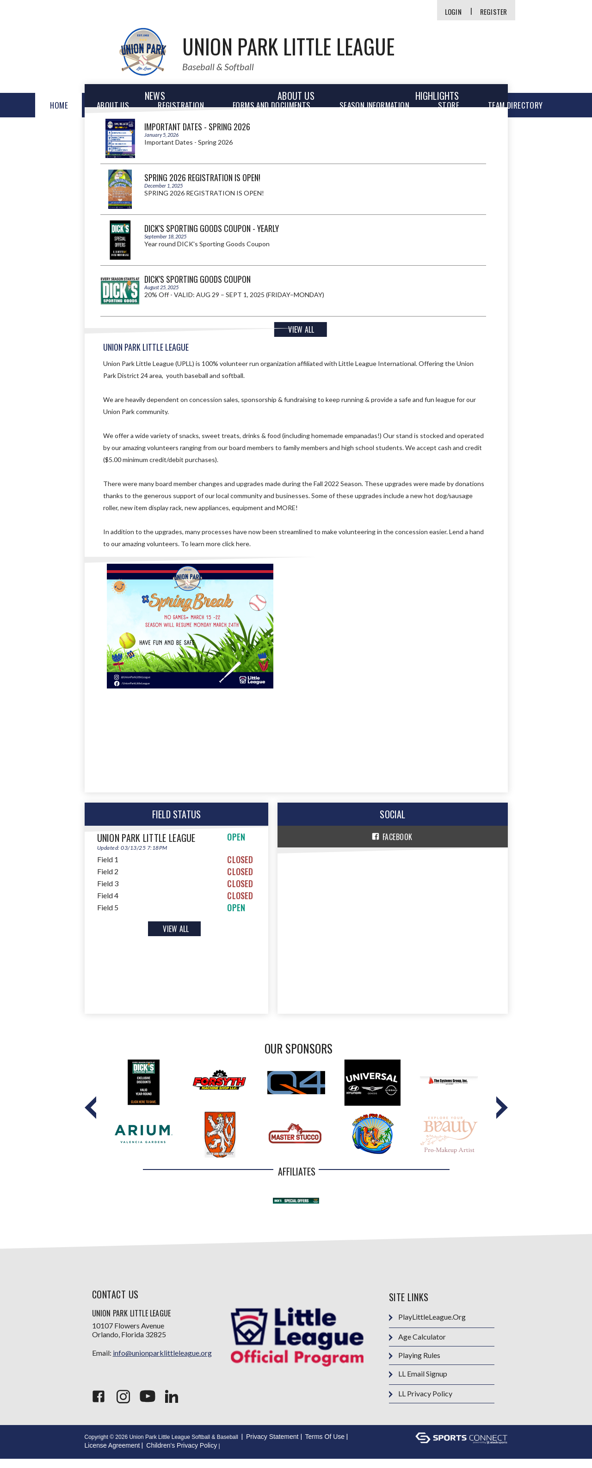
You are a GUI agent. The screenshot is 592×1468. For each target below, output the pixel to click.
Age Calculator (417, 1346)
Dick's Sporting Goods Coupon (197, 279)
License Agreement (112, 1454)
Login (453, 11)
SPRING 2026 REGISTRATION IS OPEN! (202, 177)
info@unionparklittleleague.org (162, 1362)
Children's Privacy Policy (181, 1454)
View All (301, 329)
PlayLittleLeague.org (427, 1326)
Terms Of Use (325, 1446)
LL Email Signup (418, 1383)
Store (448, 105)
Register (493, 11)
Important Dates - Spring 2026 (197, 126)
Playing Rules (414, 1365)
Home (59, 105)
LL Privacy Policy (420, 1403)
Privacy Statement (272, 1446)
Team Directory (515, 105)
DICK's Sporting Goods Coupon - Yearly (211, 228)
